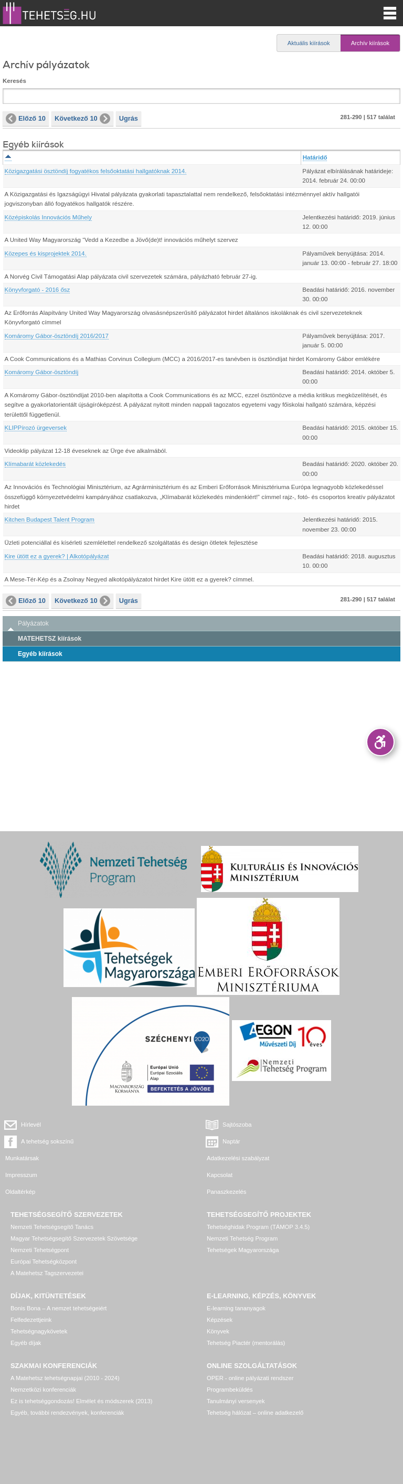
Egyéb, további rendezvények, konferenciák (67, 1412)
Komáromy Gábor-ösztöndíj (42, 372)
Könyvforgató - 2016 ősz (37, 290)
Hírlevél (31, 1124)
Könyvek (218, 1331)
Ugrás (128, 118)
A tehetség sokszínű (47, 1141)
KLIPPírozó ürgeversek (36, 428)
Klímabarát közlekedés (35, 464)
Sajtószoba (236, 1124)
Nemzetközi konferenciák (43, 1389)
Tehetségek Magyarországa (243, 1250)
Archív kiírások (370, 43)
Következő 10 (82, 118)
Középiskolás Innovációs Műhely (48, 217)
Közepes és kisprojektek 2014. (46, 253)
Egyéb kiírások (40, 654)
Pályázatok (33, 623)
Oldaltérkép (20, 1192)
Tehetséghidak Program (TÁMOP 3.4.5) (258, 1227)
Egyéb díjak (25, 1343)
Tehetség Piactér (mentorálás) (246, 1343)
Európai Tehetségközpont (43, 1261)
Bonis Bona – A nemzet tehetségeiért (58, 1308)
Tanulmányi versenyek (236, 1401)
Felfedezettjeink (30, 1320)
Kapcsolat (219, 1175)
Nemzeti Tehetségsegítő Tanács (51, 1227)
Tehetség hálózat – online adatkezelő (255, 1412)
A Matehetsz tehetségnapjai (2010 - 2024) (65, 1378)
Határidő (315, 157)
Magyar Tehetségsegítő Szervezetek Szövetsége (73, 1238)
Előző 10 (26, 118)
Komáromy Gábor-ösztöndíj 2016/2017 (57, 336)
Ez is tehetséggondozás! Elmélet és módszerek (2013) (81, 1401)
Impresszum (21, 1175)
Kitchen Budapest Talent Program (49, 519)
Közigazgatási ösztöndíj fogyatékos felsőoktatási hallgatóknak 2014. (96, 171)
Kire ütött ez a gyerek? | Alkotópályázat (57, 556)
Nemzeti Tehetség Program (242, 1238)
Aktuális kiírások (309, 43)
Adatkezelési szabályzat (238, 1158)
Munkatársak (22, 1158)
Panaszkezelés (226, 1192)
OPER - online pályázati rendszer (250, 1378)
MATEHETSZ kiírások (49, 638)
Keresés (14, 81)
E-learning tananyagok (236, 1308)
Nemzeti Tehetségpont (39, 1250)
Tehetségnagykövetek (38, 1331)
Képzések (219, 1320)
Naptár (231, 1141)
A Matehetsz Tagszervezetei (46, 1273)
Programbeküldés (230, 1389)
